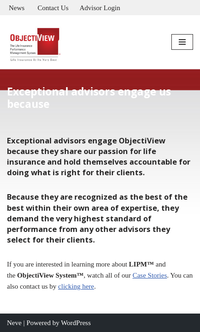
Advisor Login (99, 8)
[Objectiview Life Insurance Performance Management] (34, 42)
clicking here (76, 286)
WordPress (76, 322)
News (16, 8)
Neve (14, 322)
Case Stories (150, 275)
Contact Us (52, 8)
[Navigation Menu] (182, 42)
